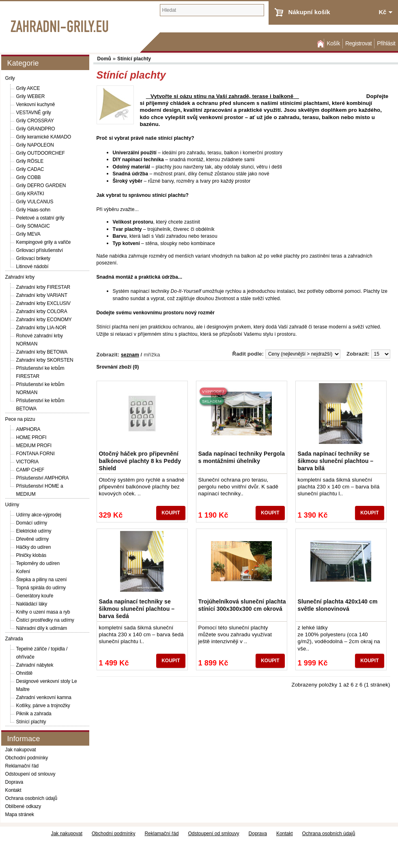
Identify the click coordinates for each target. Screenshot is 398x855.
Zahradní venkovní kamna (43, 697)
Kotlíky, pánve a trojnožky (43, 705)
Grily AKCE (28, 88)
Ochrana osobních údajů (31, 798)
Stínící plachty (31, 722)
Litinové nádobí (32, 266)
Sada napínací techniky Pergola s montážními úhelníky (241, 457)
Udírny (12, 504)
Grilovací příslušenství (39, 250)
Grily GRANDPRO (35, 129)
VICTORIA (27, 462)
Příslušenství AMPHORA (42, 478)
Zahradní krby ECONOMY (44, 319)
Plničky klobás (31, 555)
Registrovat (358, 44)
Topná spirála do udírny (41, 588)
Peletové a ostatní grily (40, 218)
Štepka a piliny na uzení (41, 579)
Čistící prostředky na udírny (45, 620)
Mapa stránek (19, 814)
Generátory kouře (35, 596)
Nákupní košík (309, 12)
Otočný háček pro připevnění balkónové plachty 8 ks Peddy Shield (140, 460)
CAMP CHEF (30, 470)
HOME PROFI (31, 437)
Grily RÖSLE (30, 161)
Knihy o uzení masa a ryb (43, 612)
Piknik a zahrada (34, 713)
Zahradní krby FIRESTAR (43, 287)
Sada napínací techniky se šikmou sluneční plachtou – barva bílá (336, 460)
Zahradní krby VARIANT (41, 295)
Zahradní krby (20, 277)
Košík (333, 44)
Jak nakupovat (20, 750)
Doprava (14, 782)
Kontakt (13, 790)
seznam (130, 355)
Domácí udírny (31, 523)
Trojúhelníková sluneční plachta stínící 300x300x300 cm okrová (242, 605)
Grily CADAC (30, 169)
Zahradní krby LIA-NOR (41, 327)
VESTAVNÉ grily (33, 112)
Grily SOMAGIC (33, 226)
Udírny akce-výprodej (38, 515)
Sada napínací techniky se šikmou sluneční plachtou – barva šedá (137, 608)
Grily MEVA (28, 234)
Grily (10, 78)
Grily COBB (28, 177)
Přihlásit (386, 44)
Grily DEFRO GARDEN (41, 185)
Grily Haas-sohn (33, 210)
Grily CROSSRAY (35, 121)
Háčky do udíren (33, 547)
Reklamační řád (22, 766)
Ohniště (24, 673)
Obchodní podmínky (26, 758)
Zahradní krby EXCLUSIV (43, 303)
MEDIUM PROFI (34, 445)
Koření (23, 571)
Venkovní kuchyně (35, 104)
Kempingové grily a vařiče (43, 242)
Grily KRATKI (30, 193)
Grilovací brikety (33, 258)
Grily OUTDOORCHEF (40, 153)
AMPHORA (28, 429)
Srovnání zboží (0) (118, 367)
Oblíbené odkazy (23, 806)
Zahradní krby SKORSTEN (44, 360)
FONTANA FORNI (35, 453)
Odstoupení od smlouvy (30, 774)
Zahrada (14, 639)
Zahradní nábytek (35, 665)
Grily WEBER (30, 96)
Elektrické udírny (34, 531)
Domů (319, 43)
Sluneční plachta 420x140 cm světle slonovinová (338, 605)
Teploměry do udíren (38, 563)
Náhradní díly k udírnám (41, 628)
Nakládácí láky (31, 604)
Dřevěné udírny (32, 539)
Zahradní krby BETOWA (42, 352)
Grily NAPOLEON (35, 145)
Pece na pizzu (20, 419)
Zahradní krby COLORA (41, 311)
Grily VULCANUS (35, 202)
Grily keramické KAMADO (43, 137)
